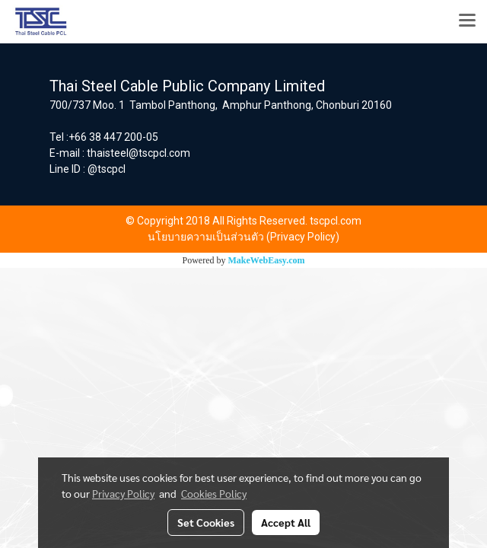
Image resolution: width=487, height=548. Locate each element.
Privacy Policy (123, 493)
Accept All (285, 522)
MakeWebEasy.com (266, 260)
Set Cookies (205, 522)
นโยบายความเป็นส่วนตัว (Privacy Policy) (243, 237)
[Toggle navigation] (467, 21)
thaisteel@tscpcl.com (138, 153)
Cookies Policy (214, 493)
